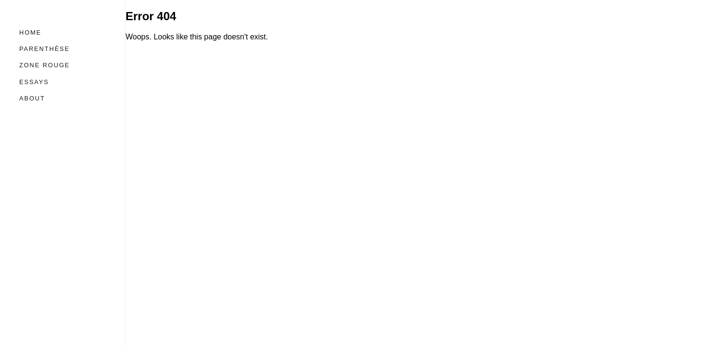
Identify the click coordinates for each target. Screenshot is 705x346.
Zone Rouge (44, 65)
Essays (34, 82)
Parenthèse (44, 48)
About (32, 98)
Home (30, 32)
